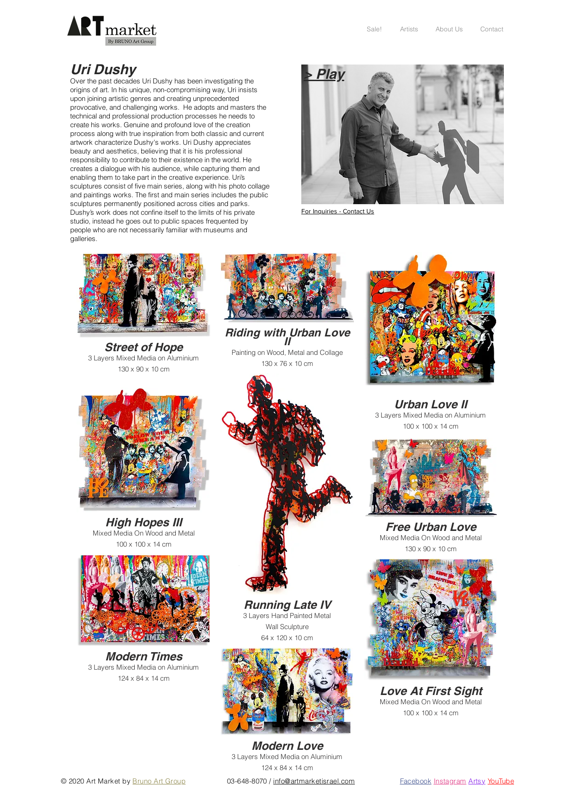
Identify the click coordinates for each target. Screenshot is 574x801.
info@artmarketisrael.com (314, 781)
